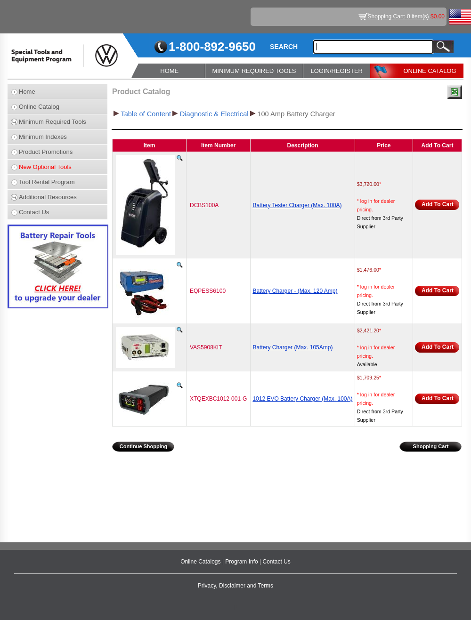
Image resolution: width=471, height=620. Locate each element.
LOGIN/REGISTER (336, 70)
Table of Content (146, 114)
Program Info (242, 561)
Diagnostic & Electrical (214, 114)
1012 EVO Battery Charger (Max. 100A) (302, 398)
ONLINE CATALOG (429, 70)
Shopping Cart (431, 446)
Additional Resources (48, 197)
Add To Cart (438, 204)
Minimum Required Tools (52, 121)
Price (383, 145)
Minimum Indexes (43, 136)
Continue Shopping (143, 446)
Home (27, 91)
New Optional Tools (45, 166)
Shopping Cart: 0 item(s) (398, 16)
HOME (169, 70)
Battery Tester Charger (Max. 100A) (296, 205)
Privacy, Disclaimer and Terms (235, 585)
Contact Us (34, 212)
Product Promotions (46, 151)
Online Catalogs (201, 561)
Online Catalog (39, 106)
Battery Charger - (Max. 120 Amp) (294, 291)
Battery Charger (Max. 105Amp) (292, 347)
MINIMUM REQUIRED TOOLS (254, 70)
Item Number (218, 145)
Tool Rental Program (47, 181)
